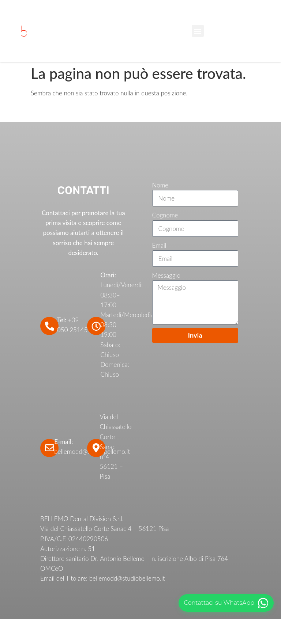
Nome (160, 185)
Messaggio (166, 275)
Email (159, 245)
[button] (198, 31)
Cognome (165, 215)
